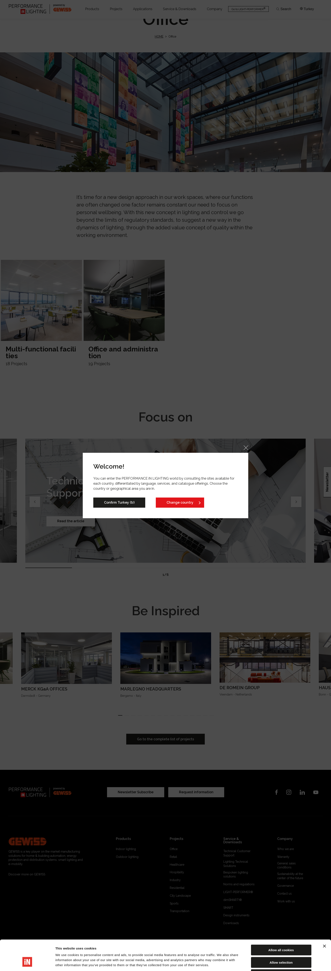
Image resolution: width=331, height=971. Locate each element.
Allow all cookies (281, 924)
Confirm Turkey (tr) (119, 502)
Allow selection (281, 936)
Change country (180, 502)
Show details (221, 962)
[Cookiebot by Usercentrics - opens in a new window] (27, 963)
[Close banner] (324, 919)
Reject (281, 948)
